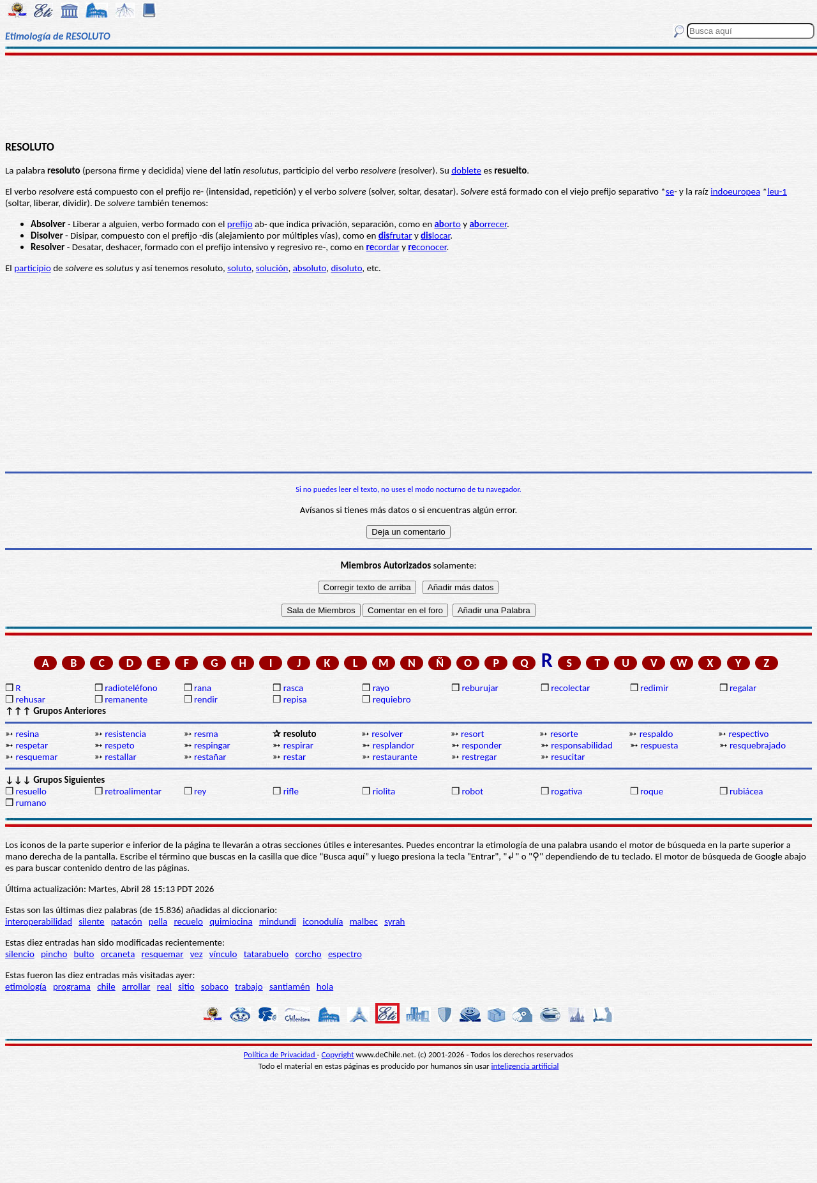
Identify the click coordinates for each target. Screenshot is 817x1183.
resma (206, 734)
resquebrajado (758, 745)
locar (435, 235)
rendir (206, 699)
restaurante (395, 757)
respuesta (659, 745)
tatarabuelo (266, 954)
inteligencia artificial (525, 1066)
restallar (121, 757)
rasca (293, 688)
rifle (291, 791)
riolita (384, 791)
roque (651, 791)
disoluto (346, 268)
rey (200, 791)
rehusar (30, 699)
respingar (212, 745)
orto (447, 224)
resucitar (568, 757)
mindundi (277, 921)
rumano (30, 802)
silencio (19, 954)
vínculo (223, 954)
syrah (394, 921)
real (164, 986)
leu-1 (777, 191)
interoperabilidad (38, 921)
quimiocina (230, 921)
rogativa (566, 791)
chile (106, 986)
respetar (31, 745)
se (670, 191)
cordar (383, 247)
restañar (210, 757)
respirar (298, 745)
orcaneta (118, 954)
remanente (126, 699)
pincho (54, 954)
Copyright (338, 1054)
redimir (654, 688)
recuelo (188, 921)
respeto (119, 745)
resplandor (394, 745)
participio (32, 268)
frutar (395, 235)
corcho (308, 954)
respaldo (656, 734)
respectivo (749, 734)
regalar (743, 688)
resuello (31, 791)
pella (158, 921)
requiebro (392, 699)
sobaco (215, 986)
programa (72, 986)
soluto (239, 268)
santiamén (289, 986)
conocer (427, 247)
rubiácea (746, 791)
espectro (345, 954)
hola (325, 986)
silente (91, 921)
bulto (84, 954)
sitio (186, 986)
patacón (126, 921)
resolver (387, 734)
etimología (26, 986)
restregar (479, 757)
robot (472, 791)
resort (472, 734)
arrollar (136, 986)
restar (294, 757)
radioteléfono (131, 688)
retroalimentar (133, 791)
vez (196, 954)
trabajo (249, 986)
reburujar (479, 688)
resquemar (36, 757)
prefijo (240, 224)
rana (202, 688)
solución (272, 268)
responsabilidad (581, 745)
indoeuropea (735, 191)
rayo (381, 688)
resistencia (125, 734)
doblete (466, 170)
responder (481, 745)
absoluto (310, 268)
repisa (295, 699)
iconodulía (323, 921)
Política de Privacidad (280, 1054)
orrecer (488, 224)
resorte (564, 734)
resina (27, 734)
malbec (364, 921)
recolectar (570, 688)
